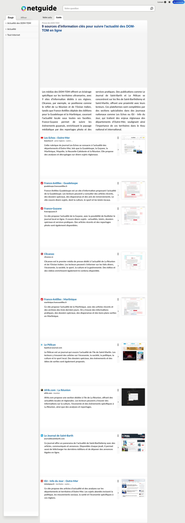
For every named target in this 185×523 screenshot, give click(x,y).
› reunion (52, 393)
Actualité (11, 29)
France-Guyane (53, 208)
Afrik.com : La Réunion (57, 390)
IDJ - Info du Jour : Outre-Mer (61, 481)
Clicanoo (49, 254)
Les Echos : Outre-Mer (57, 137)
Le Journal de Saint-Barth (58, 435)
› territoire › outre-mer (58, 484)
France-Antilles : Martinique (60, 299)
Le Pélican (50, 344)
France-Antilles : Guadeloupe (61, 183)
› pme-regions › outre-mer (59, 140)
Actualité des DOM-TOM (19, 23)
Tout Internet (13, 34)
